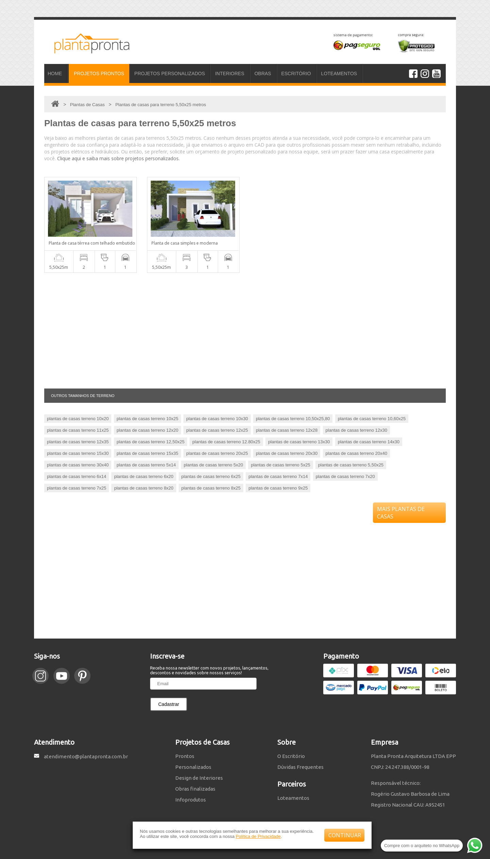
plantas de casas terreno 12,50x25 (150, 441)
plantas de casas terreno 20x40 (356, 453)
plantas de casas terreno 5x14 (146, 464)
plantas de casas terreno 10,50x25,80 (293, 418)
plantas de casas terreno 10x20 (78, 418)
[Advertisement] (245, 330)
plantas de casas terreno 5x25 (280, 464)
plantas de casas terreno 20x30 (286, 453)
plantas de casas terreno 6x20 (143, 476)
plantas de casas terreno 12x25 (217, 430)
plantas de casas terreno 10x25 (147, 418)
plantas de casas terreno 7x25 (76, 488)
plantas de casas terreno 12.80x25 (226, 441)
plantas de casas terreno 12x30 (356, 430)
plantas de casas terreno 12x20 (147, 430)
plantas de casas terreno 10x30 (217, 418)
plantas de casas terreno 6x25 (211, 476)
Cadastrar (168, 704)
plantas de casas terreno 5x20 (213, 464)
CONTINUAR (344, 835)
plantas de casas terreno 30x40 (78, 464)
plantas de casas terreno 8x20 (143, 488)
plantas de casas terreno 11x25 (78, 430)
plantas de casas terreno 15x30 (78, 453)
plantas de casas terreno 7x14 (278, 476)
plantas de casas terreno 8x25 (211, 488)
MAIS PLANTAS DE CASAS (401, 512)
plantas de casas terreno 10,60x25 (372, 418)
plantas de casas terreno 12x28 (286, 430)
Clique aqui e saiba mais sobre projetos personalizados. (118, 158)
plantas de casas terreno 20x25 (217, 453)
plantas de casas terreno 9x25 (278, 488)
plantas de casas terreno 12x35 (78, 441)
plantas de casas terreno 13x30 (299, 441)
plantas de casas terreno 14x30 (368, 441)
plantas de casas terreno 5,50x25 (350, 464)
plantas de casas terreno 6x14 (76, 476)
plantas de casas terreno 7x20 (345, 476)
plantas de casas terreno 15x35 (147, 453)
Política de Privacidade (258, 836)
